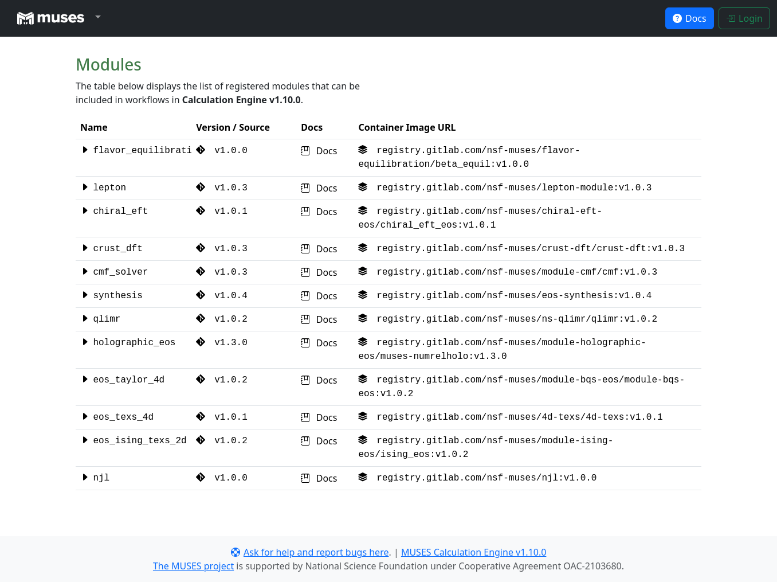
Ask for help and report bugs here (310, 552)
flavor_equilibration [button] (141, 151)
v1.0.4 (222, 296)
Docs (319, 150)
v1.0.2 (222, 319)
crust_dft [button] (111, 249)
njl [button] (94, 478)
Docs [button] (690, 18)
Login (744, 18)
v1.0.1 (222, 211)
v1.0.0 (222, 150)
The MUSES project (193, 566)
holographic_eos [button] (127, 343)
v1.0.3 (222, 188)
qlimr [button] (100, 319)
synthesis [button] (111, 296)
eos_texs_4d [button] (117, 417)
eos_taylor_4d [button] (122, 380)
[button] (56, 18)
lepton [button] (103, 188)
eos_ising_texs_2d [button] (133, 441)
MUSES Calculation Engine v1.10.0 (474, 552)
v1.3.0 (222, 343)
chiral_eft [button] (114, 211)
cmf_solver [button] (114, 272)
